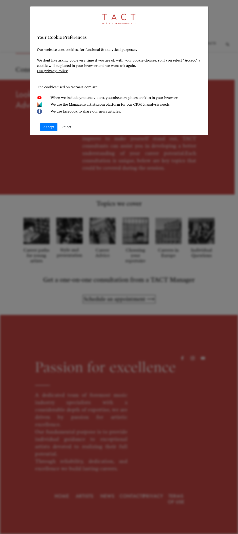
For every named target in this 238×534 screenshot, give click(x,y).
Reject (66, 127)
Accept (49, 127)
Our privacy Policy (52, 71)
